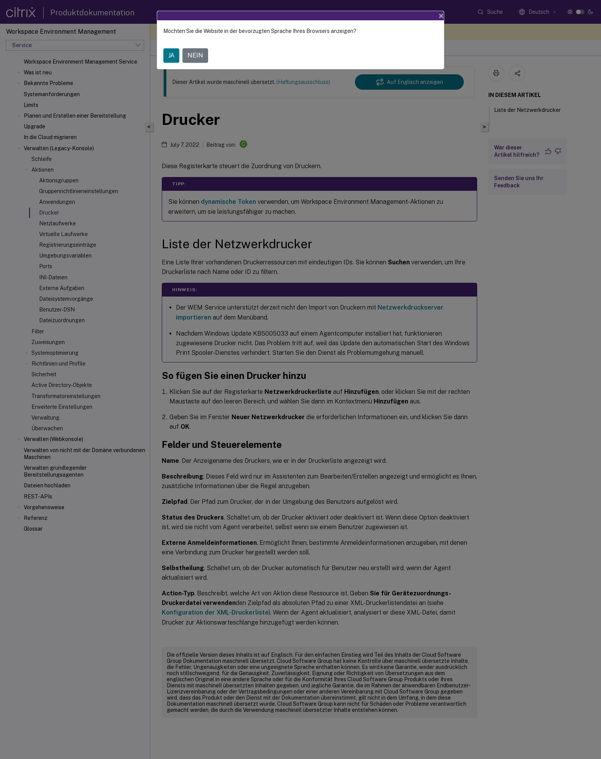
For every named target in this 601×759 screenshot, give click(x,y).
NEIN (195, 55)
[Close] (441, 15)
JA (171, 55)
